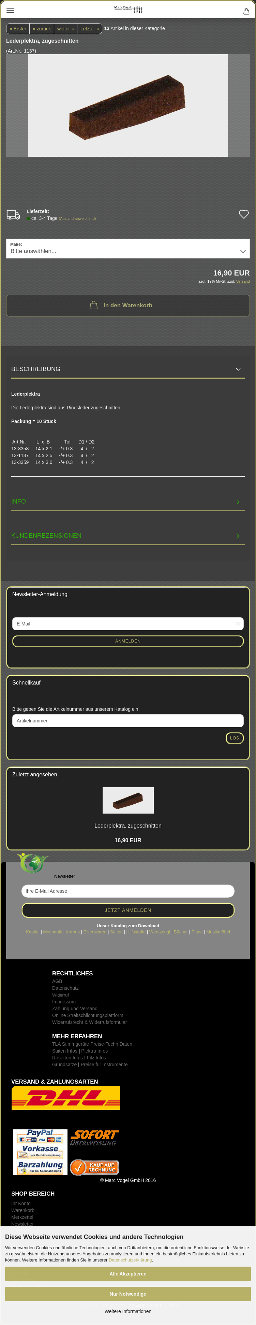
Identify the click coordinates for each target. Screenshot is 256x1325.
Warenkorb (22, 1210)
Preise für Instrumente (104, 1064)
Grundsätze (64, 1064)
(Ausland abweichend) (77, 218)
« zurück (42, 28)
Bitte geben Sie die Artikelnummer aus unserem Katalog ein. (76, 709)
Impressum (64, 1001)
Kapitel (33, 931)
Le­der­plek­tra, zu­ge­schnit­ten (128, 826)
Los (234, 738)
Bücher (181, 931)
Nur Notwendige (128, 1294)
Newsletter (22, 1224)
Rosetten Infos (67, 1057)
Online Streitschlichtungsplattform (87, 1015)
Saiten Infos (64, 1051)
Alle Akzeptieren (127, 1274)
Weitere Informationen (128, 1311)
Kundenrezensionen (46, 535)
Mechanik (52, 931)
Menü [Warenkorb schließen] (10, 10)
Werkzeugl (159, 931)
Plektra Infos (94, 1051)
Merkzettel (22, 1217)
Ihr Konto (21, 1203)
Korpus (73, 931)
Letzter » (89, 28)
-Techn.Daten (118, 1044)
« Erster (18, 28)
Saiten (116, 931)
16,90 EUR (128, 840)
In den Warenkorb (120, 304)
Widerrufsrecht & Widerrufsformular (89, 1022)
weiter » (65, 28)
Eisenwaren (95, 931)
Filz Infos (96, 1057)
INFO (18, 501)
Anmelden (128, 641)
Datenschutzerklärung (130, 1260)
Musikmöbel (218, 931)
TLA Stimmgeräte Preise (78, 1044)
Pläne (197, 931)
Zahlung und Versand (74, 1008)
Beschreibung (35, 369)
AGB (57, 981)
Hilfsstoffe (136, 931)
